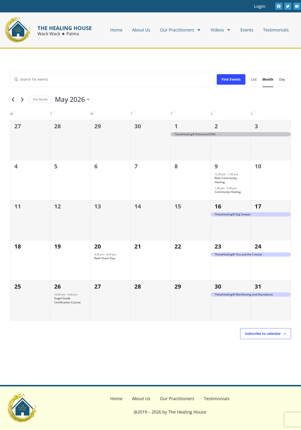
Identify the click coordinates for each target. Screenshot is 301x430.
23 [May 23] (218, 246)
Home (116, 30)
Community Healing (228, 192)
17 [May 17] (258, 206)
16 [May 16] (218, 206)
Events (246, 30)
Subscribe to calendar (263, 333)
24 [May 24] (258, 246)
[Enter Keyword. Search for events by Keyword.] (114, 79)
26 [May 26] (57, 286)
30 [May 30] (218, 286)
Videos (221, 29)
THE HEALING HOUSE (64, 27)
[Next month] (22, 99)
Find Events (231, 79)
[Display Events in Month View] (267, 79)
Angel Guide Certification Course (67, 300)
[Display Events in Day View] (282, 79)
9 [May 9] (216, 166)
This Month (40, 99)
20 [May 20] (97, 246)
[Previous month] (13, 99)
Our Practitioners (180, 29)
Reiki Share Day (104, 258)
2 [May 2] (216, 126)
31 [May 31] (258, 286)
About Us (141, 30)
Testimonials (276, 30)
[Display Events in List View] (254, 79)
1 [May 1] (176, 126)
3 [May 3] (256, 126)
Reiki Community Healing (226, 180)
